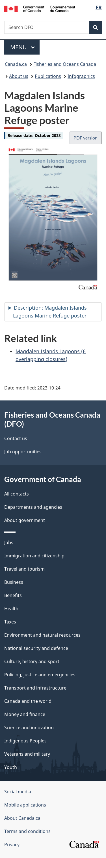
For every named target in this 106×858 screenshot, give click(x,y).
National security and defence (36, 648)
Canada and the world (27, 701)
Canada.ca (16, 64)
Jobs (8, 542)
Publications (48, 76)
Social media (17, 792)
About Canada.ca (22, 818)
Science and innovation (29, 727)
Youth (10, 767)
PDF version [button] (85, 137)
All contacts (16, 494)
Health (11, 608)
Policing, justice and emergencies (39, 675)
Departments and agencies (33, 507)
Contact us (15, 438)
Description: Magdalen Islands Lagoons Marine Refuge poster (50, 311)
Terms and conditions (27, 831)
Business (13, 582)
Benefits (13, 595)
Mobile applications (25, 805)
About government (24, 520)
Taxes (10, 622)
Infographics (81, 76)
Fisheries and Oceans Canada (64, 64)
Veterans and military (27, 754)
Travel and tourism (24, 569)
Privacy (12, 844)
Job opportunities (23, 452)
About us (18, 76)
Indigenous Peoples (25, 741)
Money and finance (24, 714)
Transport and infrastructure (35, 688)
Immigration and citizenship (34, 556)
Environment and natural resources (42, 635)
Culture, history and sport (31, 661)
